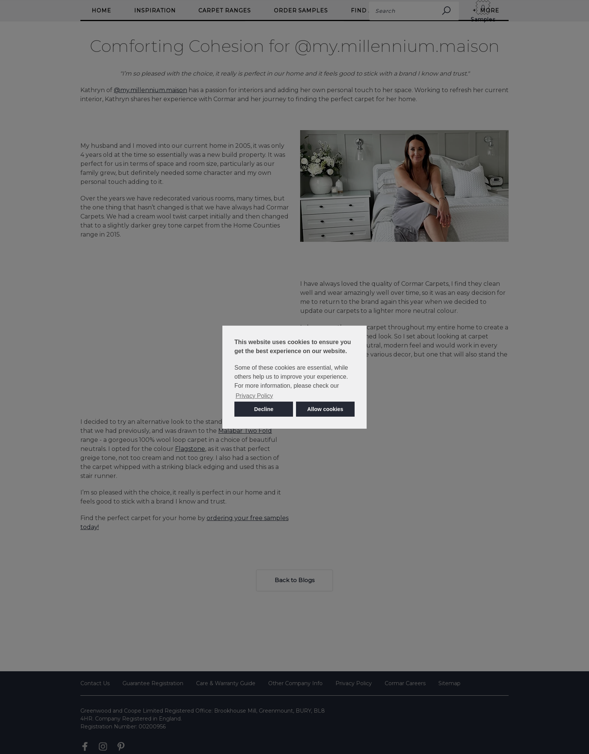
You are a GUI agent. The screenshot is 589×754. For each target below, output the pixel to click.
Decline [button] (263, 409)
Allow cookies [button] (325, 409)
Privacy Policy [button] (254, 396)
